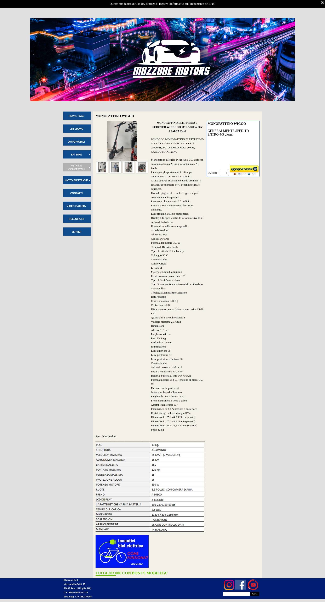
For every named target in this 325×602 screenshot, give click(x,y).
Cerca (254, 594)
